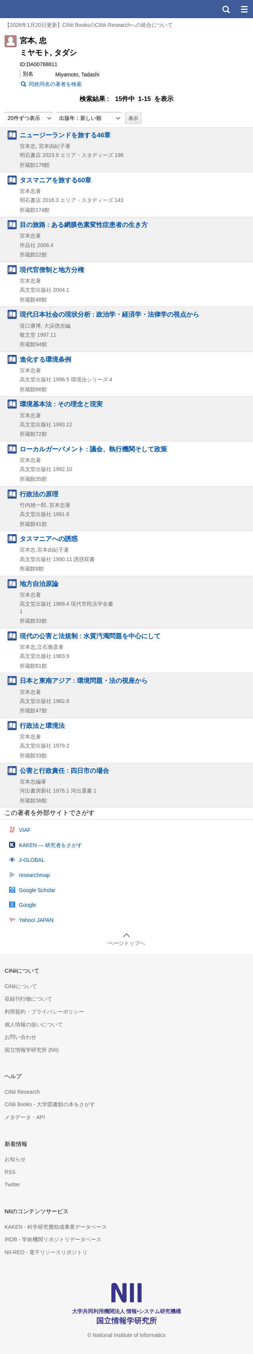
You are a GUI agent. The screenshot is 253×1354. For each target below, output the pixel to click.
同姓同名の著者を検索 (55, 84)
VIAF (25, 830)
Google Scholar (37, 890)
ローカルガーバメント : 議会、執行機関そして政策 (93, 449)
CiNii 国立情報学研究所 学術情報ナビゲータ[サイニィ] (33, 9)
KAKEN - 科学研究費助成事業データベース (56, 1227)
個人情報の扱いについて (34, 1024)
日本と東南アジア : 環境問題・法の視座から (84, 680)
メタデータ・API (25, 1117)
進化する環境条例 (45, 359)
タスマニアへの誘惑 (49, 539)
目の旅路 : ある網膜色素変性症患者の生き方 (84, 225)
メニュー (244, 9)
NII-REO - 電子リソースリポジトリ (46, 1252)
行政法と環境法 (42, 725)
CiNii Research (22, 1092)
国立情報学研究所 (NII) (32, 1050)
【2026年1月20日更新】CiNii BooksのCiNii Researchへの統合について (89, 25)
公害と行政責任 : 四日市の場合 (64, 770)
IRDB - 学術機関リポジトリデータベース (53, 1239)
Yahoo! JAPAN (36, 920)
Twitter (12, 1184)
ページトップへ (126, 943)
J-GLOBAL (32, 860)
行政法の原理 (39, 494)
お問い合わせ (20, 1037)
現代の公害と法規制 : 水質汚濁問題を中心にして (90, 636)
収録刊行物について (28, 999)
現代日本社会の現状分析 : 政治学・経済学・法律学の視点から (109, 314)
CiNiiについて (21, 986)
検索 (225, 9)
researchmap (34, 875)
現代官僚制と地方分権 (52, 270)
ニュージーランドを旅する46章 (65, 135)
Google (27, 905)
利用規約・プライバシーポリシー (44, 1012)
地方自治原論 (39, 584)
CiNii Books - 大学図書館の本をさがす (50, 1104)
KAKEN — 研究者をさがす (50, 845)
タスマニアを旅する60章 (55, 180)
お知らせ (15, 1159)
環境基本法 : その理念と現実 (61, 404)
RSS (10, 1172)
